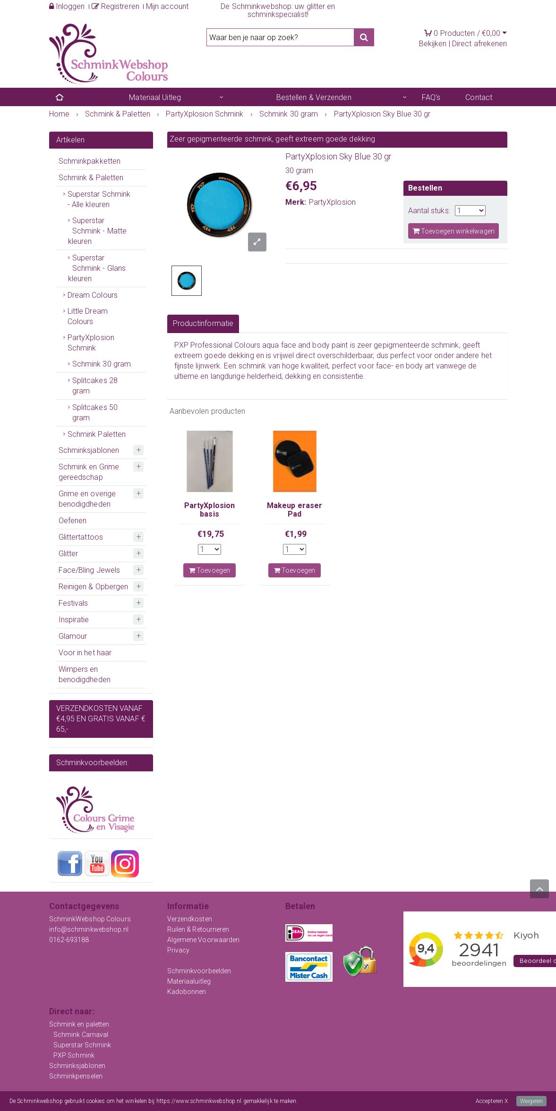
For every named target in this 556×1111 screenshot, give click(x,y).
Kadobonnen (186, 991)
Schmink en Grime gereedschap (89, 472)
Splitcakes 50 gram (95, 412)
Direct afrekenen (479, 43)
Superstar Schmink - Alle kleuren (99, 199)
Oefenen (73, 520)
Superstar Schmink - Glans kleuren (97, 268)
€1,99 (296, 534)
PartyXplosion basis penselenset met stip (209, 518)
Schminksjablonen (89, 450)
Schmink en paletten (79, 1024)
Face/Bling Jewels (89, 570)
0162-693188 (69, 940)
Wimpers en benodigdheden (85, 674)
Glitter (68, 553)
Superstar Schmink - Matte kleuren (97, 231)
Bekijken (433, 43)
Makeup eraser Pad (294, 509)
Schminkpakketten (90, 161)
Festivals (73, 603)
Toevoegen (209, 570)
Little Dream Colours (88, 316)
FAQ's (431, 97)
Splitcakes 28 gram (95, 385)
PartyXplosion (332, 202)
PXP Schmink (73, 1055)
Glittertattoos (81, 537)
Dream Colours (93, 295)
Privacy (178, 950)
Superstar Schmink (82, 1045)
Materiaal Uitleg (155, 97)
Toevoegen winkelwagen (453, 231)
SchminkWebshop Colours (90, 919)
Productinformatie (203, 323)
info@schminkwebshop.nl (88, 929)
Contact (478, 97)
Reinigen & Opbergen (93, 586)
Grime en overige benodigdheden (87, 499)
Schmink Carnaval (81, 1034)
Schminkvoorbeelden (199, 971)
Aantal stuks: (429, 210)
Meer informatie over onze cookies (341, 1101)
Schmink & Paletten (91, 177)
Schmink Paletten (97, 434)
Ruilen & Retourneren (198, 929)
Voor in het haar (85, 652)
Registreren (115, 6)
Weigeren (531, 1101)
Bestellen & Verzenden (313, 97)
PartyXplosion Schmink (91, 342)
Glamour (73, 636)
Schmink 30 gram (101, 363)
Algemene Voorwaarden (203, 940)
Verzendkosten (189, 919)
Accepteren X (492, 1101)
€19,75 (210, 534)
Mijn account (167, 6)
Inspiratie (74, 619)
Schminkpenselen (76, 1076)
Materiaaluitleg (189, 981)
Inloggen (67, 6)
